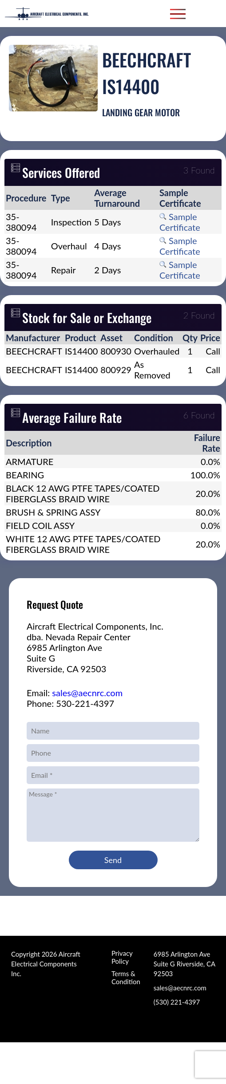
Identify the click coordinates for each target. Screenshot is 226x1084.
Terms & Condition (125, 977)
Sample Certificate (179, 222)
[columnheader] (27, 198)
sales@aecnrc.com (87, 692)
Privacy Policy (121, 957)
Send (113, 860)
